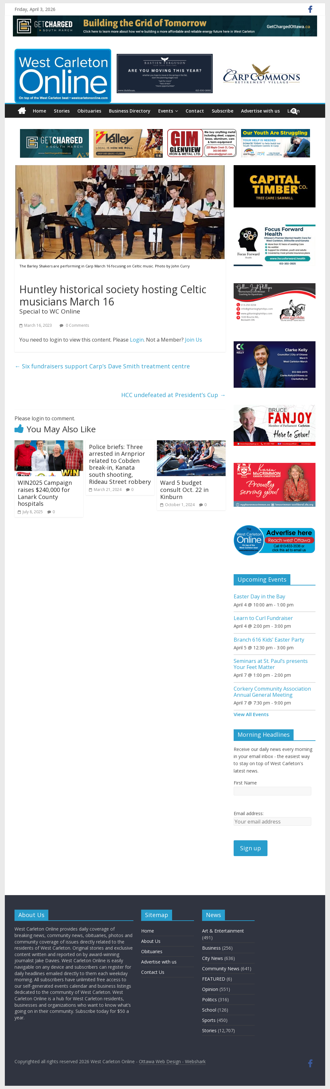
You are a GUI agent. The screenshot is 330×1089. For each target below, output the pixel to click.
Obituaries (89, 111)
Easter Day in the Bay (259, 596)
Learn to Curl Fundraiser (263, 618)
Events (165, 111)
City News (212, 958)
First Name (245, 783)
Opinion (210, 989)
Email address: (249, 813)
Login (137, 339)
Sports (209, 1020)
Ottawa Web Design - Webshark (172, 1061)
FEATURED (213, 979)
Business (211, 948)
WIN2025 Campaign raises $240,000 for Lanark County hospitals (45, 493)
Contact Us (152, 972)
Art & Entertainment (223, 931)
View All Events (251, 714)
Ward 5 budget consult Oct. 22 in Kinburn (184, 489)
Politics (209, 999)
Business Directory (129, 111)
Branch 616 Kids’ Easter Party (269, 639)
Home (39, 111)
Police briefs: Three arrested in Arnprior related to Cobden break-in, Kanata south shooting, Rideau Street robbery (120, 464)
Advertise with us (260, 111)
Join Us (193, 339)
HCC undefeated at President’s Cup (173, 395)
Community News (220, 968)
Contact (195, 111)
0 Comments (74, 325)
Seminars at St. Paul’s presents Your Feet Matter (271, 664)
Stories (62, 111)
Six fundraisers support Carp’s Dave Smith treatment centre (102, 366)
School (209, 1010)
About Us (150, 941)
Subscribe (222, 111)
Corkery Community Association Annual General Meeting (272, 691)
